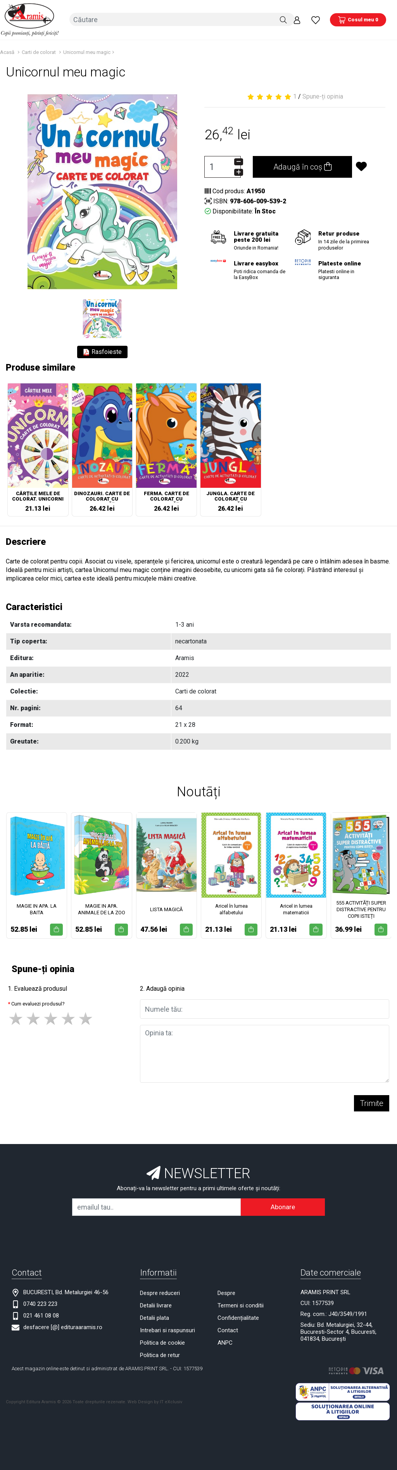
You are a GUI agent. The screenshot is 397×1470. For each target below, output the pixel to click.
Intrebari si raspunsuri (167, 1328)
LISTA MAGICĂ (166, 907)
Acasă (7, 51)
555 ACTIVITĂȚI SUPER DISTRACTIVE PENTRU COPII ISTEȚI (361, 907)
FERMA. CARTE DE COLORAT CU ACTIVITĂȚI (166, 495)
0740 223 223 (40, 1302)
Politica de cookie (162, 1341)
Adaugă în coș (302, 165)
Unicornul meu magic (86, 51)
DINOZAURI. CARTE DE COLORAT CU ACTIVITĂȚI (102, 495)
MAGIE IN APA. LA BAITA (37, 907)
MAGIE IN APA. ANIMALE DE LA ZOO (101, 907)
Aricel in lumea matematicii (296, 907)
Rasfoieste (102, 350)
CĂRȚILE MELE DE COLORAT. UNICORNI (38, 494)
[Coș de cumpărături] (358, 19)
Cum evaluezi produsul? (38, 1002)
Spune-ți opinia (322, 95)
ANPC (225, 1341)
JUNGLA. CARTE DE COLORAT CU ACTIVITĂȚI (230, 495)
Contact (227, 1328)
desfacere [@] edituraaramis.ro (62, 1325)
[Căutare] (283, 19)
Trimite (371, 1101)
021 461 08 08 (41, 1314)
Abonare (283, 1205)
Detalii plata (154, 1316)
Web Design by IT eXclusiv (155, 1399)
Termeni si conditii (240, 1303)
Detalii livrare (156, 1303)
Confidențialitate (238, 1316)
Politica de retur (160, 1353)
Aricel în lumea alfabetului (231, 907)
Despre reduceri (160, 1291)
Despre (226, 1291)
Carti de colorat (39, 51)
